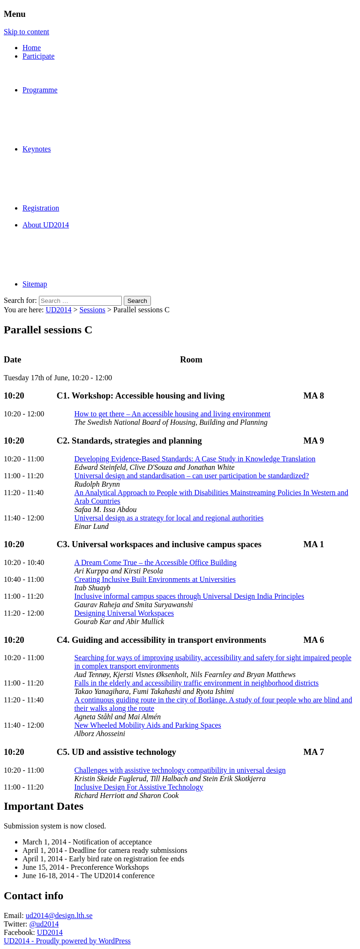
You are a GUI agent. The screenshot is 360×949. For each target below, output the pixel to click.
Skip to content (26, 32)
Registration (40, 208)
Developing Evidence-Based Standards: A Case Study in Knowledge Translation (194, 459)
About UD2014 (45, 225)
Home (31, 48)
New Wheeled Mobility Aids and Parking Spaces (147, 725)
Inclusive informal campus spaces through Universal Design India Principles (189, 596)
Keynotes (36, 149)
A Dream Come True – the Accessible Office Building (155, 562)
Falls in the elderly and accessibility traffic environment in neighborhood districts (196, 683)
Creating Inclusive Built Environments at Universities (154, 579)
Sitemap (34, 284)
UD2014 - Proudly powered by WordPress (67, 941)
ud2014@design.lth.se (59, 915)
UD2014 (58, 310)
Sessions (92, 310)
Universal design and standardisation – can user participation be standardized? (191, 476)
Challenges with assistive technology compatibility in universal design (179, 770)
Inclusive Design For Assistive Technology (138, 787)
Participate (38, 56)
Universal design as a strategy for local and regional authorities (168, 518)
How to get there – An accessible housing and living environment (172, 414)
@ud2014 (44, 924)
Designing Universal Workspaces (124, 613)
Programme (40, 90)
